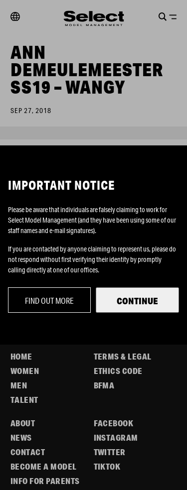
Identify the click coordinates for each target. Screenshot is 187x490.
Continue (137, 301)
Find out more (49, 300)
